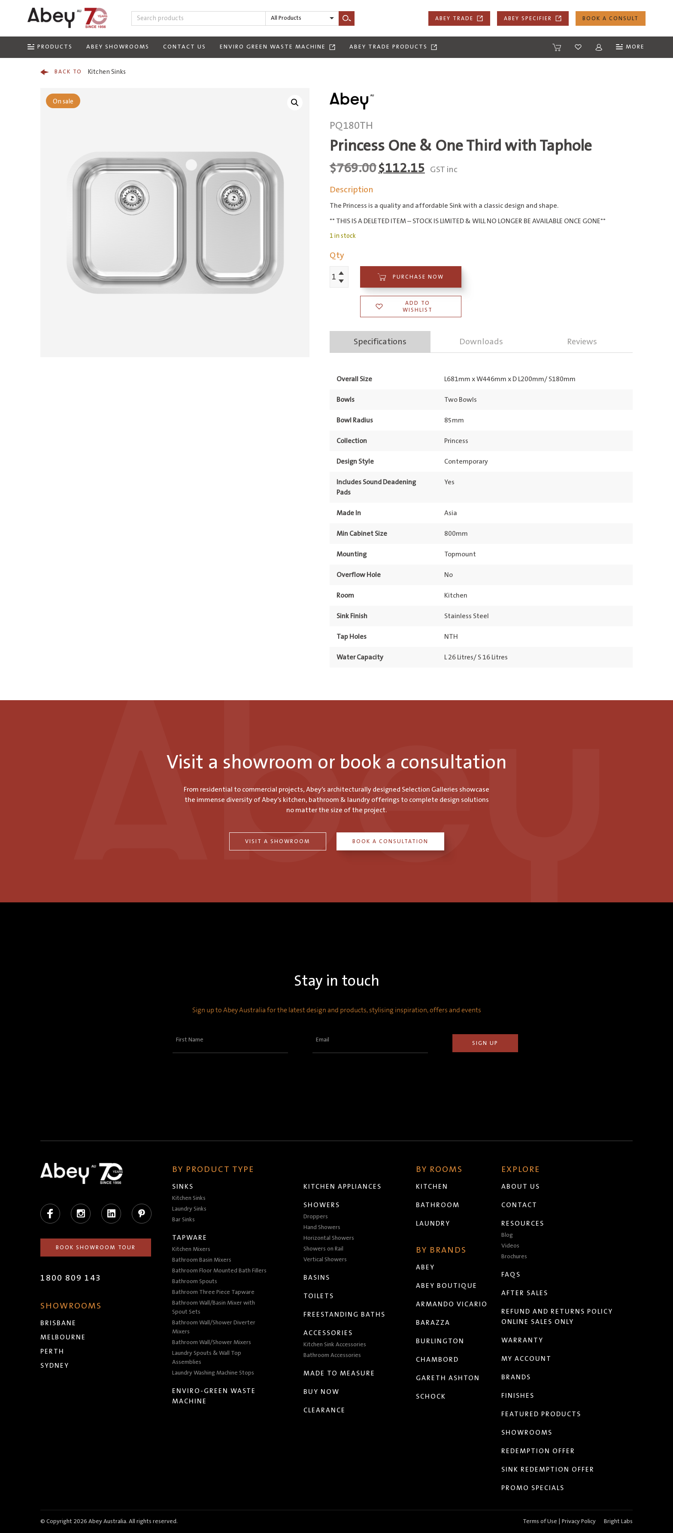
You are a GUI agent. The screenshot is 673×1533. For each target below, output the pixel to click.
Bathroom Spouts (195, 1281)
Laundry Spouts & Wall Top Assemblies (207, 1358)
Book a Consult (610, 18)
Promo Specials (533, 1488)
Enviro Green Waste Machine (278, 46)
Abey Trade (459, 18)
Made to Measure (340, 1373)
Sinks (183, 1186)
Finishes (518, 1395)
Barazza (433, 1323)
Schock (431, 1396)
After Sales (525, 1293)
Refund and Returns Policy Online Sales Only (557, 1317)
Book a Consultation (390, 841)
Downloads (481, 341)
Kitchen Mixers (192, 1249)
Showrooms (527, 1432)
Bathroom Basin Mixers (202, 1260)
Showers (322, 1205)
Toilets (319, 1296)
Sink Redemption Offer (548, 1469)
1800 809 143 (70, 1278)
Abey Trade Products (393, 46)
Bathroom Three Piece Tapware (214, 1292)
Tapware (190, 1238)
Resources (523, 1223)
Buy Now (322, 1392)
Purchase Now (411, 277)
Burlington (440, 1341)
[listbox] (302, 18)
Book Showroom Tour (96, 1248)
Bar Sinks (184, 1219)
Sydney (54, 1365)
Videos (511, 1245)
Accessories (328, 1333)
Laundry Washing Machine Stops (214, 1372)
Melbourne (63, 1337)
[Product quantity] (334, 276)
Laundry (433, 1223)
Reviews (582, 341)
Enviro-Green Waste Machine (214, 1396)
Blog (507, 1235)
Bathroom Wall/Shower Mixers (212, 1342)
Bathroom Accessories (332, 1355)
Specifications (380, 341)
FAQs (511, 1274)
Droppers (316, 1216)
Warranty (523, 1340)
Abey (425, 1267)
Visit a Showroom (277, 841)
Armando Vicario (452, 1304)
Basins (317, 1277)
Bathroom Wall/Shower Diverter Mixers (214, 1327)
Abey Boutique (447, 1286)
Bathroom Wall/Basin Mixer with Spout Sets (214, 1307)
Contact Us (184, 46)
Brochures (514, 1256)
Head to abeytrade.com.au (282, 1517)
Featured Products (542, 1414)
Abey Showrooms (117, 46)
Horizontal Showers (329, 1238)
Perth (52, 1351)
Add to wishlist (404, 306)
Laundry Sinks (190, 1208)
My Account (527, 1359)
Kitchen (432, 1186)
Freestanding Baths (345, 1314)
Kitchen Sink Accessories (335, 1344)
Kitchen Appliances (343, 1186)
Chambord (437, 1359)
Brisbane (58, 1323)
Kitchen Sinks (83, 72)
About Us (521, 1186)
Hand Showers (322, 1227)
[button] (295, 102)
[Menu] (50, 47)
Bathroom (438, 1205)
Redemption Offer (539, 1451)
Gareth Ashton (448, 1378)
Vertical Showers (325, 1259)
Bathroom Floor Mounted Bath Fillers (220, 1270)
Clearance (325, 1410)
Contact (520, 1205)
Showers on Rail (324, 1248)
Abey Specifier (533, 18)
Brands (516, 1377)
